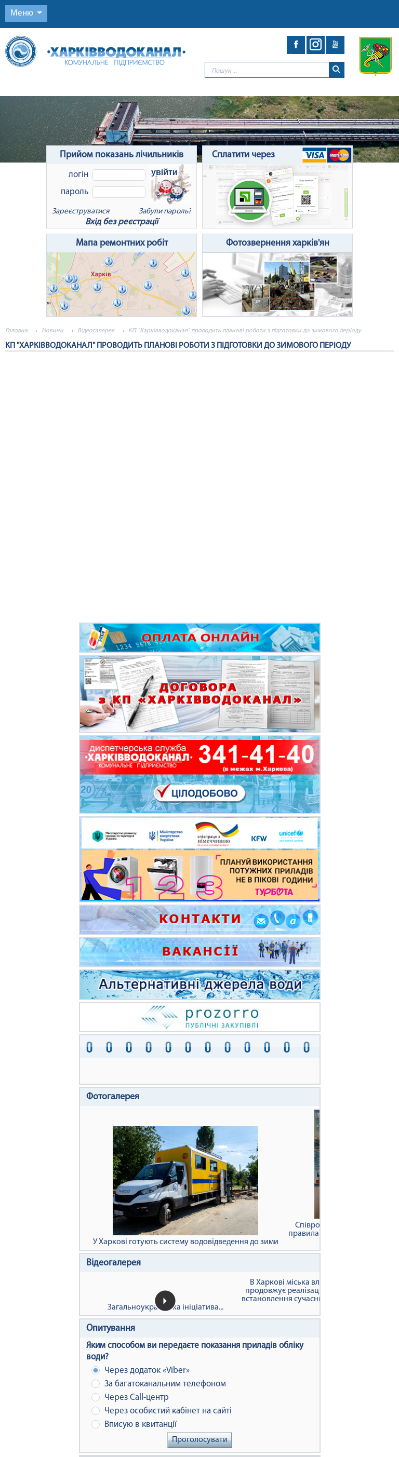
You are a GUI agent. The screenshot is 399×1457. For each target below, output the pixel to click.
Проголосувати (200, 1440)
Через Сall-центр (130, 1397)
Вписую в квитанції (134, 1424)
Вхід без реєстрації (121, 222)
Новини (52, 331)
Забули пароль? (165, 211)
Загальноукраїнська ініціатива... (165, 1307)
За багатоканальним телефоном (158, 1384)
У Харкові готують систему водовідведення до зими (185, 1186)
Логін (78, 174)
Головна (16, 331)
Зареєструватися (80, 211)
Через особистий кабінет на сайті (161, 1411)
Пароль (74, 191)
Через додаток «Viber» (140, 1370)
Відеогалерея (95, 331)
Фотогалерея (112, 1097)
